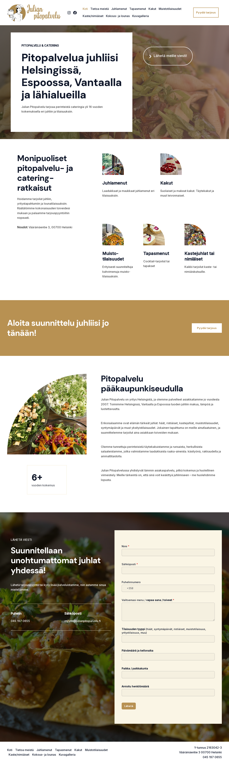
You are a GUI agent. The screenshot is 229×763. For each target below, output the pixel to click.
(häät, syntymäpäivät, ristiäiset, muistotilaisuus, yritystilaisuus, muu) (164, 631)
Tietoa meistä (99, 9)
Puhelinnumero (131, 582)
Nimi (125, 546)
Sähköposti (130, 564)
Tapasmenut (137, 9)
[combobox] (127, 588)
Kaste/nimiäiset (93, 16)
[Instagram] (69, 13)
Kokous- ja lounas (118, 16)
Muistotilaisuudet (170, 9)
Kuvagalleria (140, 16)
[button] (206, 13)
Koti (85, 9)
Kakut (152, 9)
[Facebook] (75, 13)
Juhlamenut (119, 9)
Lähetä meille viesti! (170, 56)
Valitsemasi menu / (148, 600)
